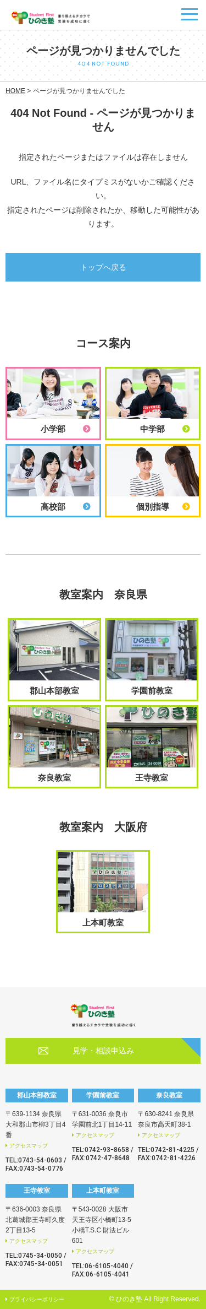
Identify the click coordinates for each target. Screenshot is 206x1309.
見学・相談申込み (103, 1050)
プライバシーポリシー (36, 1299)
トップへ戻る (103, 267)
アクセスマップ (28, 1146)
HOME (15, 91)
